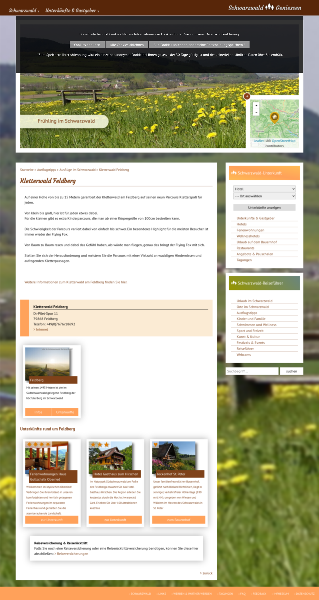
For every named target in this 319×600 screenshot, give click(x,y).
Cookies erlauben (87, 44)
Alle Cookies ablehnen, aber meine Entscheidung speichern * (199, 44)
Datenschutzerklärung (222, 34)
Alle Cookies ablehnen (127, 44)
